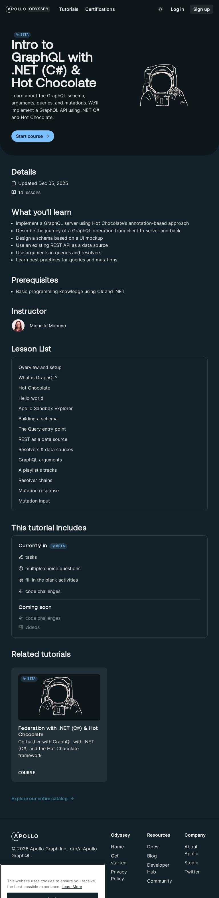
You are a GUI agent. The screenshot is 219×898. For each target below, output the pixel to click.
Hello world (31, 398)
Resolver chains (35, 480)
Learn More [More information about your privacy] (72, 894)
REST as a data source (43, 439)
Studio (191, 862)
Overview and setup (40, 367)
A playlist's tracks (38, 470)
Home (117, 846)
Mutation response (39, 490)
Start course (33, 136)
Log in (177, 9)
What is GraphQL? (38, 377)
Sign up (201, 9)
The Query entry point (42, 429)
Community (159, 881)
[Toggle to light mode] (160, 9)
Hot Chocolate (34, 388)
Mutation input (34, 501)
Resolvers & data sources (46, 449)
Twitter (192, 872)
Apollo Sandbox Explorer (46, 408)
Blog (152, 856)
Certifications (100, 9)
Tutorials (68, 9)
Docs (152, 846)
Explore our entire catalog (42, 798)
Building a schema (38, 418)
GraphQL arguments (40, 460)
